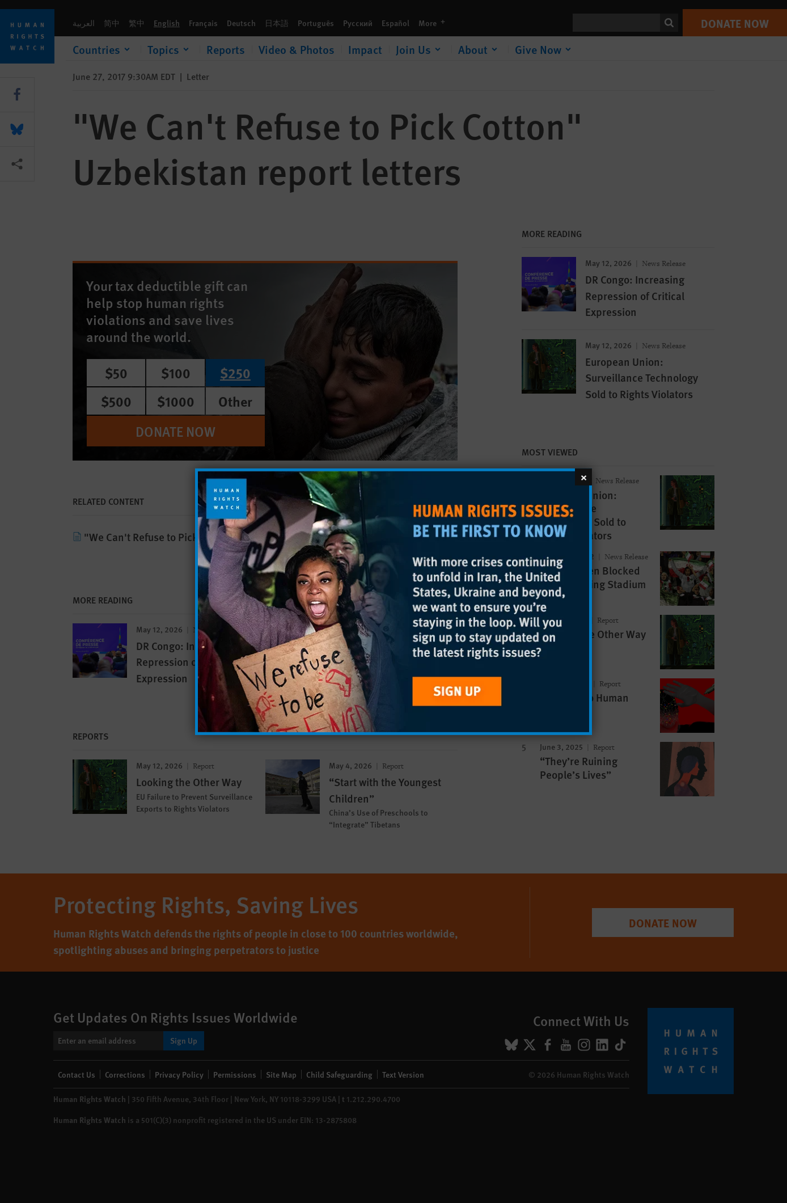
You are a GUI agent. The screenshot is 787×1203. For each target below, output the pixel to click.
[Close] (583, 476)
